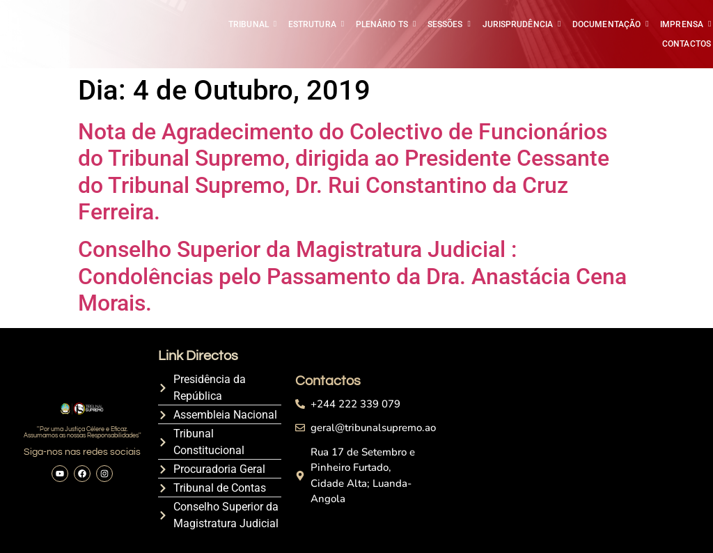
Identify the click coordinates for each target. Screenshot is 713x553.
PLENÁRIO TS (383, 24)
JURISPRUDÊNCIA (519, 24)
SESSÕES (446, 24)
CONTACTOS (686, 44)
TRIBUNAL (249, 24)
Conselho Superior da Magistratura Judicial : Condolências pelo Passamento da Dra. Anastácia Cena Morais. (352, 276)
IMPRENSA (682, 24)
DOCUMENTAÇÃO (607, 24)
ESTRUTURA (313, 24)
